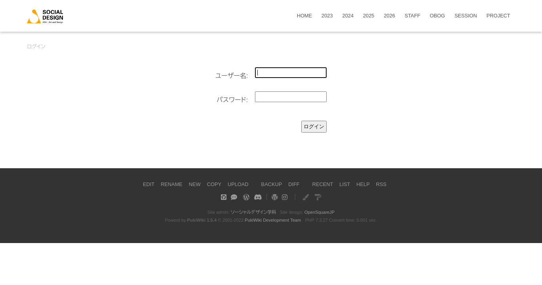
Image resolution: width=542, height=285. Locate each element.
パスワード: (232, 100)
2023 (327, 16)
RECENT (322, 184)
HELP (362, 184)
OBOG (437, 16)
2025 (368, 16)
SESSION (466, 16)
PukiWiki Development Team (273, 220)
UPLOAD (238, 184)
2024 (348, 16)
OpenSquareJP (319, 212)
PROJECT (498, 16)
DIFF (293, 184)
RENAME (172, 184)
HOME (304, 16)
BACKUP (271, 184)
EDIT (148, 184)
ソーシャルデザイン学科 (253, 212)
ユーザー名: (231, 75)
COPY (214, 184)
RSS (381, 184)
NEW (195, 184)
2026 (389, 16)
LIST (344, 184)
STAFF (412, 16)
